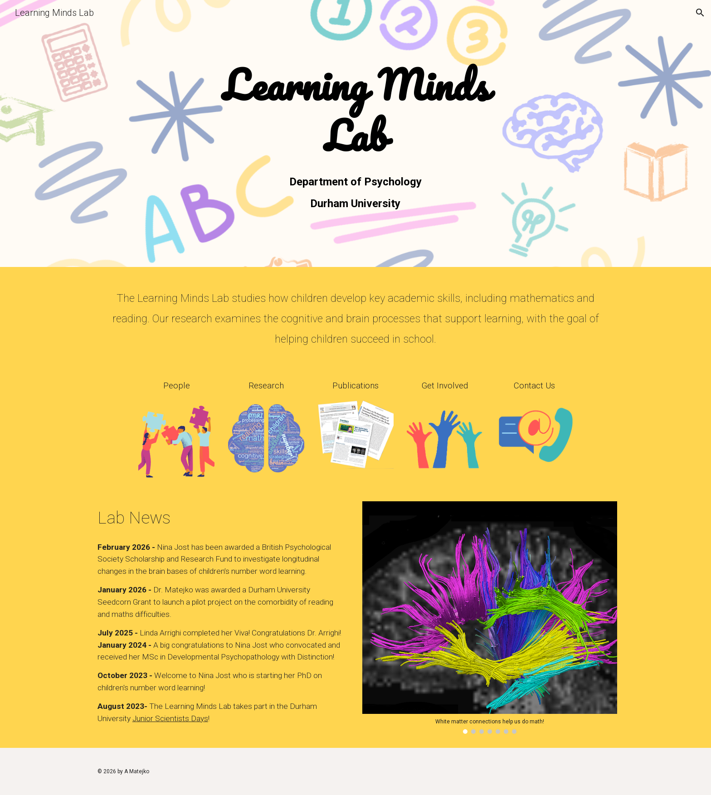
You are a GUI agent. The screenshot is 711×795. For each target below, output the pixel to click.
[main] (355, 111)
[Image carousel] (489, 617)
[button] (700, 13)
